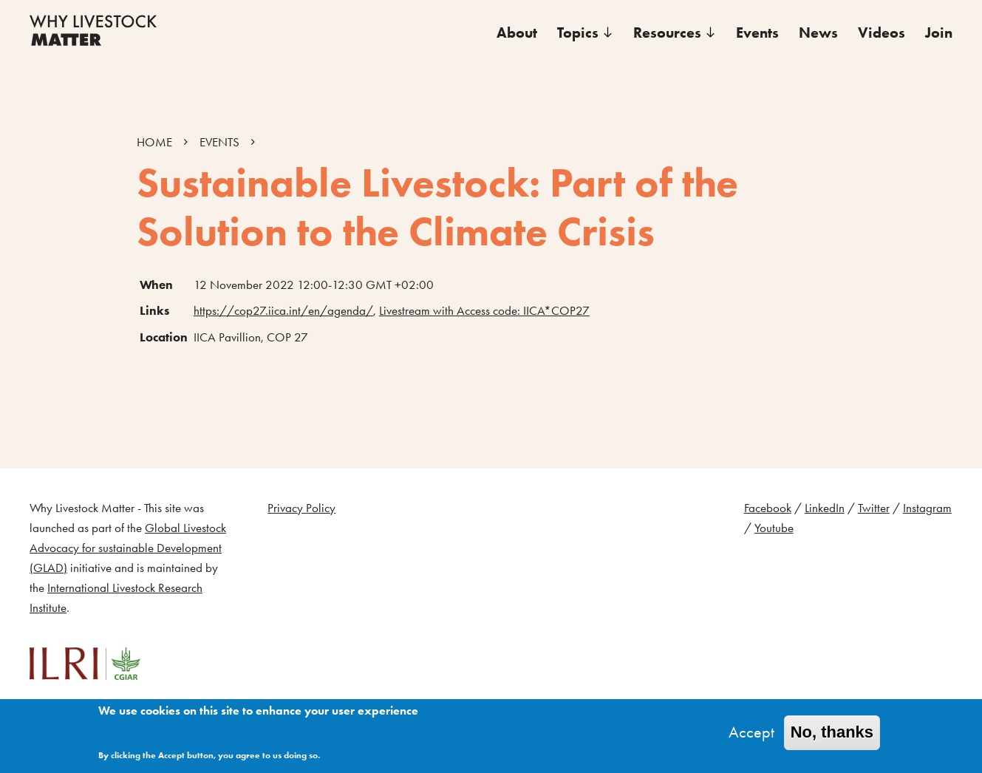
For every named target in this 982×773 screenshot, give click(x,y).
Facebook (767, 508)
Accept (751, 734)
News (818, 32)
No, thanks (832, 734)
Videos (881, 32)
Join (938, 32)
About (517, 32)
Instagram (927, 508)
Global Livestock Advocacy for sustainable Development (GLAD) (128, 548)
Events (757, 32)
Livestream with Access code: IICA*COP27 (484, 311)
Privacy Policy (301, 508)
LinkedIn (825, 508)
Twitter (874, 508)
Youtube (774, 528)
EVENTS (219, 142)
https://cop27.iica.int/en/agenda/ (283, 311)
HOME (154, 142)
